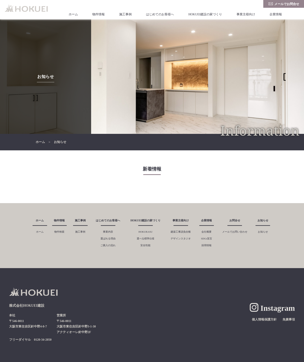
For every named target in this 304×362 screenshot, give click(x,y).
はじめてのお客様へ (160, 14)
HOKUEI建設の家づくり (205, 14)
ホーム (73, 14)
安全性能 (145, 245)
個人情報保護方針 (264, 319)
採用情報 (206, 245)
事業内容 (108, 231)
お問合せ (234, 220)
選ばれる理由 (108, 238)
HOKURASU (145, 231)
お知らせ (60, 142)
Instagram (277, 308)
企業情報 (275, 14)
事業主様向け (246, 14)
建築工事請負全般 (181, 231)
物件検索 (59, 231)
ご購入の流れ (108, 245)
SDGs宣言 (206, 238)
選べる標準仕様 (145, 238)
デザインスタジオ (181, 238)
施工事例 (125, 14)
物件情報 (98, 14)
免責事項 (288, 319)
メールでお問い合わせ (234, 231)
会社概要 (206, 231)
